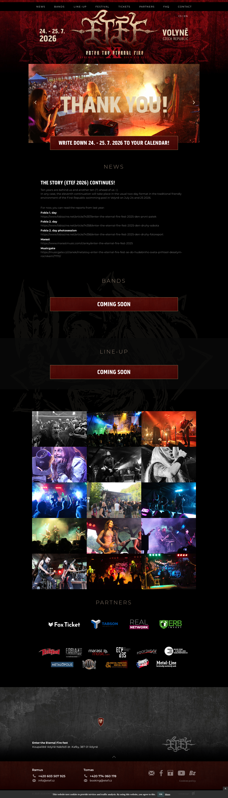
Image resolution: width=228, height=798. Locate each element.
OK (160, 794)
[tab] (59, 429)
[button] (34, 102)
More (167, 794)
